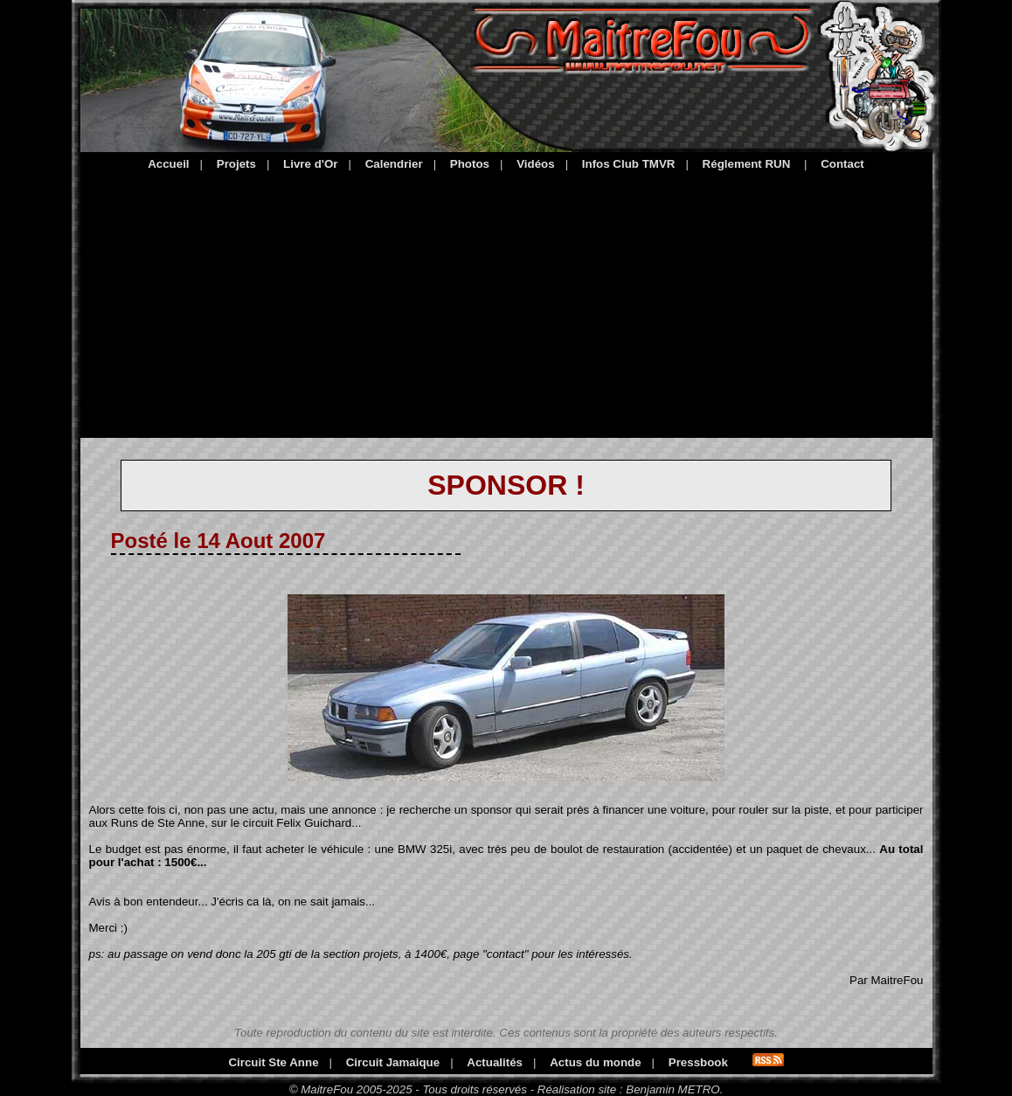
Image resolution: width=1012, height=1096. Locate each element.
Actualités (495, 1062)
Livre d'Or (310, 163)
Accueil (168, 163)
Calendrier (394, 163)
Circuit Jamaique (393, 1062)
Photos (469, 163)
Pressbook (698, 1062)
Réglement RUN (747, 163)
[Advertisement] (506, 301)
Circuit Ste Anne (273, 1062)
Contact (842, 163)
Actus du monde (595, 1062)
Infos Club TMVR (629, 163)
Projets (236, 163)
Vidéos (535, 163)
